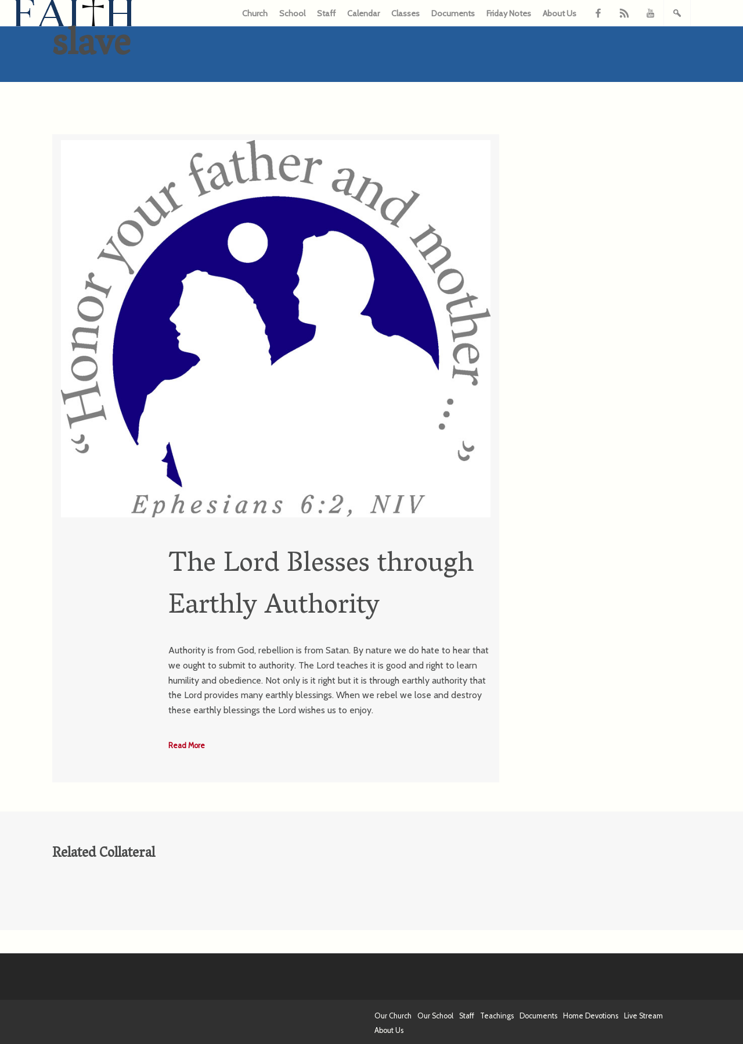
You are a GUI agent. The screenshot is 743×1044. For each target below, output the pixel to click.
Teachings (497, 1015)
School (292, 13)
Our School (435, 1015)
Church (255, 13)
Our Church (393, 1015)
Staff (326, 13)
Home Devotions (590, 1015)
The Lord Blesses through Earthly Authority (321, 586)
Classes (405, 13)
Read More (186, 745)
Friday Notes (508, 13)
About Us (559, 13)
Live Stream (643, 1015)
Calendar (363, 13)
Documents (453, 13)
